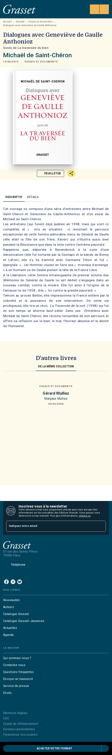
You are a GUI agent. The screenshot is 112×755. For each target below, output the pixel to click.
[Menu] (99, 9)
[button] (41, 61)
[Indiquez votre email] (51, 526)
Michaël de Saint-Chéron (37, 55)
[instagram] (13, 581)
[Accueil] (19, 9)
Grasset (20, 21)
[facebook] (6, 581)
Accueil (7, 21)
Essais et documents (41, 21)
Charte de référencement (20, 724)
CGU (6, 718)
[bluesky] (19, 581)
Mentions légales (15, 713)
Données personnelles (19, 729)
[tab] (14, 197)
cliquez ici (84, 515)
